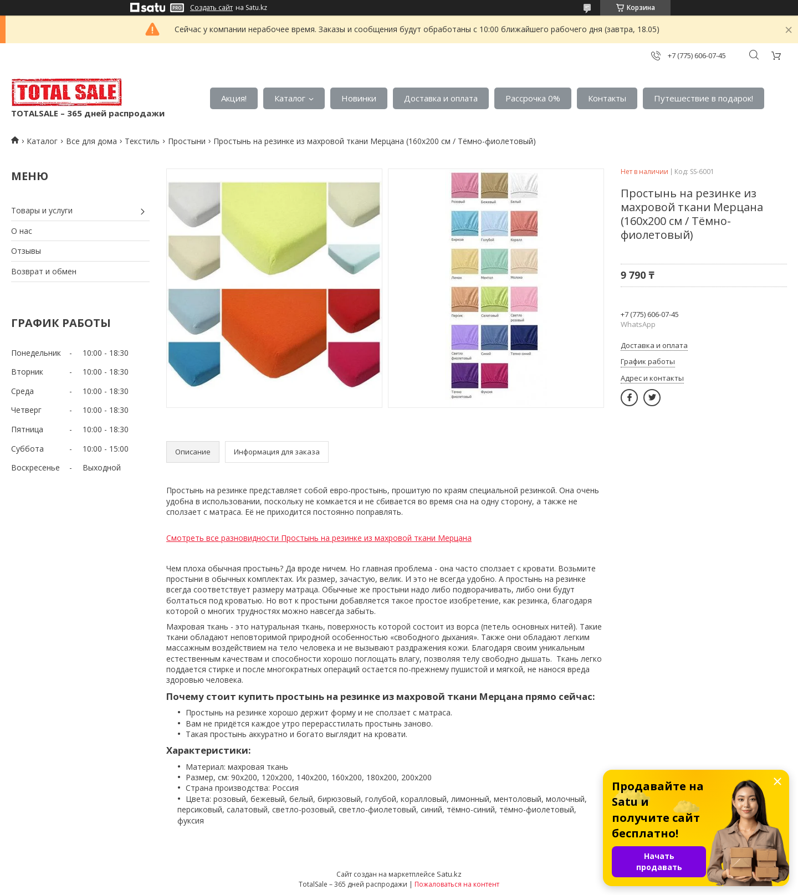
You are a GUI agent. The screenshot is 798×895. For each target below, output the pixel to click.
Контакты (607, 98)
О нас (21, 231)
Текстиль (142, 141)
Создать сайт (211, 8)
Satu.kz (449, 874)
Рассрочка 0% (532, 98)
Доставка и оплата (441, 98)
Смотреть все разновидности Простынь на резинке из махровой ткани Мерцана (319, 538)
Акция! (234, 98)
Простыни (187, 141)
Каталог (289, 98)
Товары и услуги (42, 210)
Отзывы (26, 251)
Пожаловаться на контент (457, 884)
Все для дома (91, 141)
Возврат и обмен (43, 271)
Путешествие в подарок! (703, 98)
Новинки (358, 98)
